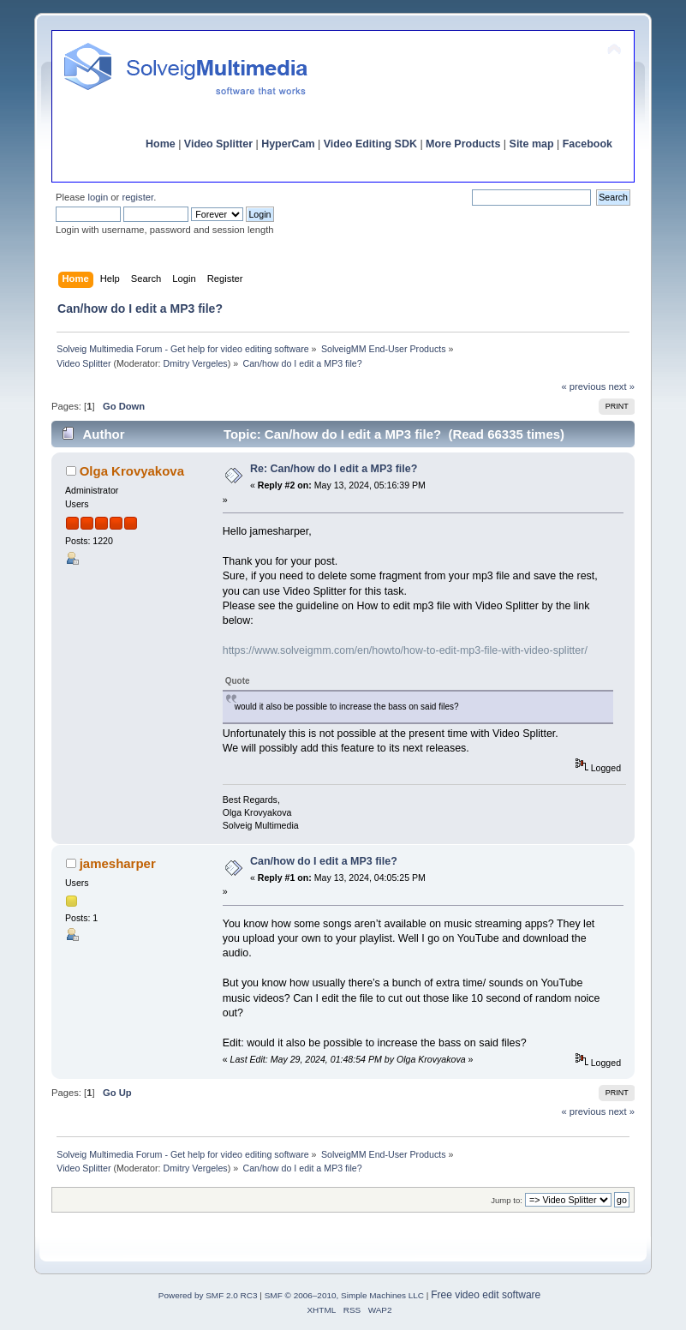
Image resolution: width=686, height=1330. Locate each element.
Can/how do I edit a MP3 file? (323, 861)
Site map (532, 144)
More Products (463, 144)
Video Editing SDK (370, 144)
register (137, 197)
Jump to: (506, 1200)
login (97, 197)
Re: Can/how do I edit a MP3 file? (333, 469)
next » (621, 386)
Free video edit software (485, 1295)
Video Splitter (218, 144)
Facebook (587, 144)
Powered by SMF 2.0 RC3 (208, 1295)
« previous (584, 386)
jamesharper (118, 863)
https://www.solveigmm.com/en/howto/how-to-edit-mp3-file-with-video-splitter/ (405, 650)
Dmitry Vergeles (195, 363)
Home (161, 144)
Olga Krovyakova (132, 471)
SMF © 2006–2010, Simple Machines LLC (344, 1295)
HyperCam (287, 144)
